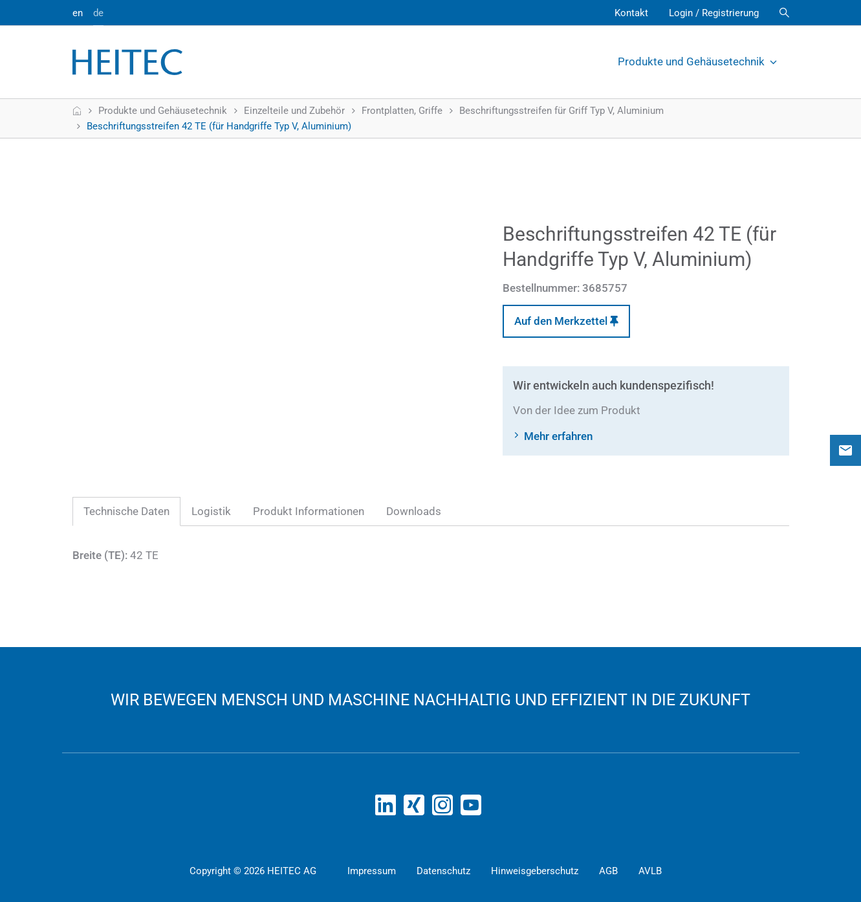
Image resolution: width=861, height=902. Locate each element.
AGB (608, 871)
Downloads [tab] (413, 511)
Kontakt (631, 13)
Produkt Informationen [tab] (308, 511)
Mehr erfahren (558, 436)
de (98, 13)
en (77, 13)
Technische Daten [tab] (126, 511)
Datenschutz (443, 871)
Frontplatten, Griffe (402, 110)
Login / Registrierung (714, 13)
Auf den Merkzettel (566, 320)
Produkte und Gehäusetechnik (698, 61)
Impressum (371, 871)
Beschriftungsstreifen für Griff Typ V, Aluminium (561, 110)
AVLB (650, 871)
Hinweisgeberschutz (534, 871)
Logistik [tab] (211, 511)
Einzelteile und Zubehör (294, 110)
